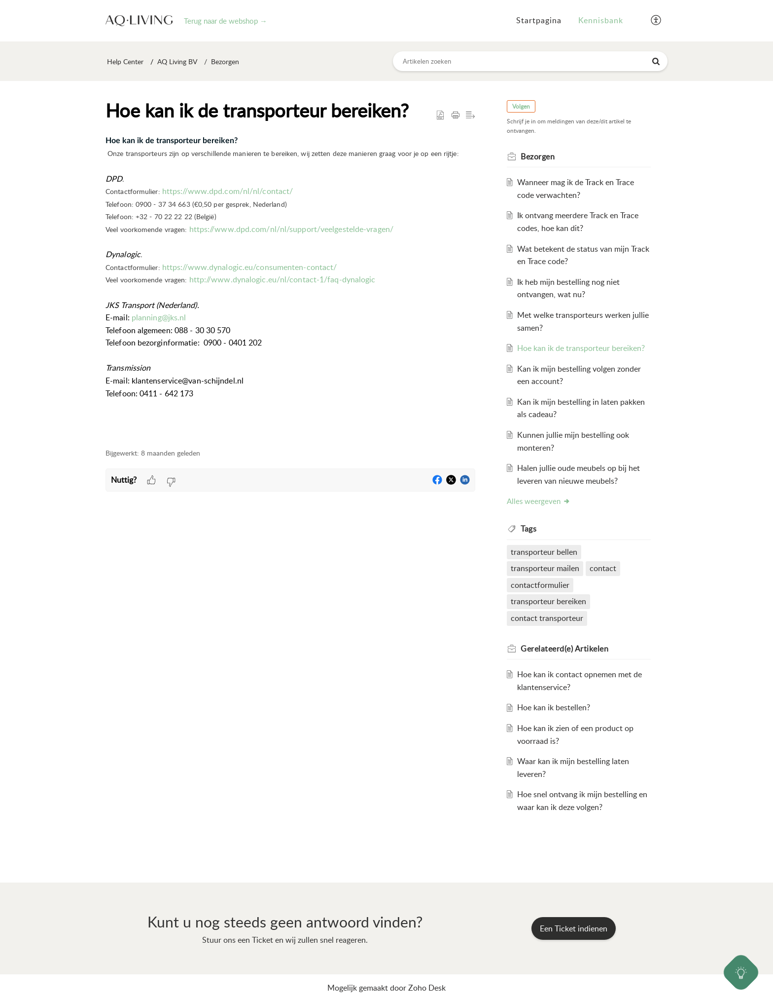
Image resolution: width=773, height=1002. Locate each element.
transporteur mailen (545, 568)
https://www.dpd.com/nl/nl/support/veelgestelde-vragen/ (291, 229)
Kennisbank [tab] (600, 20)
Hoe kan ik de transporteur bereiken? (581, 348)
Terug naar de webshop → (225, 21)
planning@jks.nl (159, 317)
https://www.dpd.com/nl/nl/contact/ (227, 191)
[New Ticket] (573, 928)
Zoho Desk (427, 987)
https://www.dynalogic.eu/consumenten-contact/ (249, 267)
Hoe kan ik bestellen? (553, 707)
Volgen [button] (521, 106)
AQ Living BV (177, 61)
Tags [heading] (528, 528)
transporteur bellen (544, 551)
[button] (656, 20)
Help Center (125, 61)
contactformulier (540, 584)
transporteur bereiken (548, 601)
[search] (530, 61)
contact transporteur (547, 618)
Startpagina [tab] (539, 20)
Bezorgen (225, 61)
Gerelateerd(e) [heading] (564, 648)
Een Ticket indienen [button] (573, 928)
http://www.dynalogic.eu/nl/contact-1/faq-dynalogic (282, 279)
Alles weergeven (538, 501)
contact (603, 568)
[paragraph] (290, 286)
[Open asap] (741, 973)
